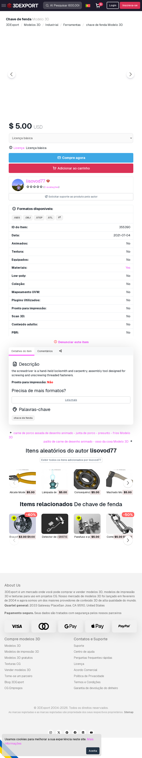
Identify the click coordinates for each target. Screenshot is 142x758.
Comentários (45, 371)
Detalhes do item (21, 371)
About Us (12, 605)
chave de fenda (23, 438)
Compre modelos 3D (22, 659)
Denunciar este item (73, 362)
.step (39, 237)
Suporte (79, 666)
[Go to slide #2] (59, 128)
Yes (128, 288)
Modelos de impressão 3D (21, 672)
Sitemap (128, 732)
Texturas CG (12, 684)
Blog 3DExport (14, 702)
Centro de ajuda (84, 672)
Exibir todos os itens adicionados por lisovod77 (71, 480)
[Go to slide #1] (35, 128)
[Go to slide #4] (106, 128)
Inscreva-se (130, 5)
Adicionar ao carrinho (71, 188)
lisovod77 (35, 201)
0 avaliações (51, 207)
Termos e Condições (87, 702)
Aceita (93, 750)
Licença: (19, 168)
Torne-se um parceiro (18, 696)
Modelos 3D (12, 666)
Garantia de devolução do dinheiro (96, 708)
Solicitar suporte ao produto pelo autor (71, 217)
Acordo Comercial (85, 690)
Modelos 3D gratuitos (18, 678)
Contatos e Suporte (90, 659)
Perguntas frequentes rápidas (93, 678)
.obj (28, 237)
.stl (50, 237)
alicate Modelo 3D (20, 512)
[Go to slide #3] (83, 128)
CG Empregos (13, 708)
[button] (128, 503)
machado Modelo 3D (119, 512)
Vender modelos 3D (17, 690)
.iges (17, 237)
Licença (79, 684)
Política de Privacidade (89, 696)
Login (112, 5)
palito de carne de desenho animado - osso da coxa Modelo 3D (86, 462)
